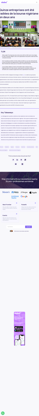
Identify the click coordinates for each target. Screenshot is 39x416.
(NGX (23, 75)
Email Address (10, 226)
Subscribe (28, 226)
